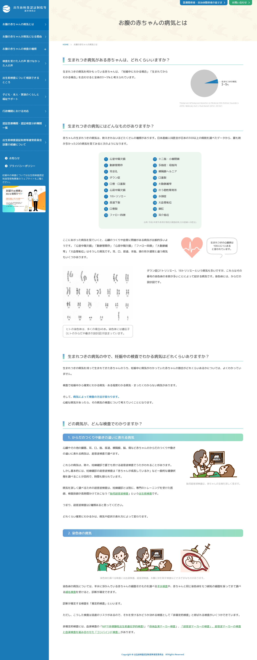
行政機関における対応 (15, 111)
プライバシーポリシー (22, 166)
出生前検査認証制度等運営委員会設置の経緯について (22, 142)
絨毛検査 (70, 592)
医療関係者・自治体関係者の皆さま (202, 2)
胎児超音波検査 (119, 493)
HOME (66, 44)
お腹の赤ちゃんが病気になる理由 (22, 36)
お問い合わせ (239, 2)
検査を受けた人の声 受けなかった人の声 (21, 63)
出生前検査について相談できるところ (20, 80)
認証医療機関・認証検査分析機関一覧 (22, 126)
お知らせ (14, 158)
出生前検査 (145, 493)
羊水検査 (162, 586)
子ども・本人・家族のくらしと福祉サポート (20, 97)
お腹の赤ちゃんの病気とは (18, 24)
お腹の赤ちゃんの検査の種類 (19, 49)
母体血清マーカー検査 (162, 626)
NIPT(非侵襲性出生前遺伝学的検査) (123, 626)
